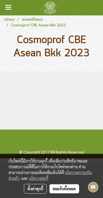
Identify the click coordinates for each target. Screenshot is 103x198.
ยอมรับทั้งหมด (64, 188)
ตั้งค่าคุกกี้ (35, 188)
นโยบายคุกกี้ (38, 178)
